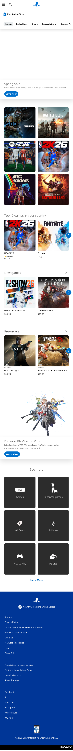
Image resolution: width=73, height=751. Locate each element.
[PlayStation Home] (36, 4)
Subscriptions (49, 24)
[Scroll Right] (68, 235)
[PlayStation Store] (14, 14)
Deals (35, 24)
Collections (22, 24)
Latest (8, 24)
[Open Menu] (3, 4)
